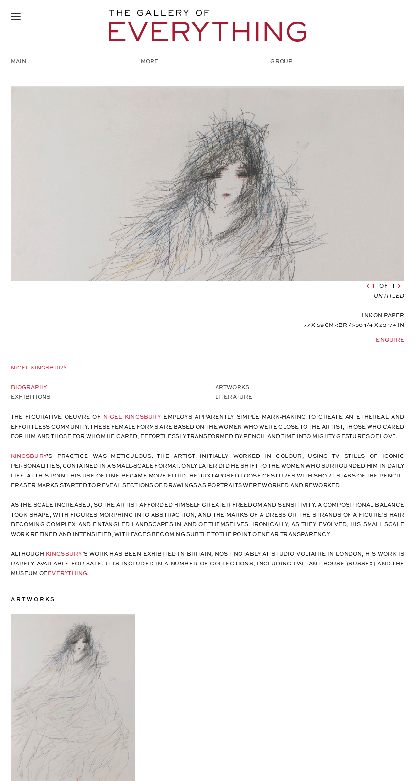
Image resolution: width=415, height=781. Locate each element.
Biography (29, 386)
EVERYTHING (67, 573)
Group (281, 61)
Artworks (232, 386)
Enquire (390, 339)
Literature (234, 396)
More (150, 61)
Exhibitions (30, 396)
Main (18, 61)
